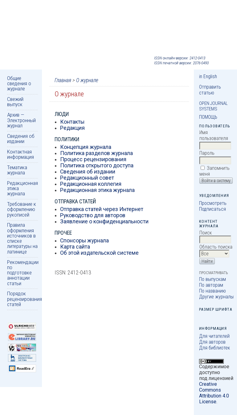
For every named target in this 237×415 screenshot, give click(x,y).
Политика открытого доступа (96, 165)
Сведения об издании (21, 138)
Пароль (207, 153)
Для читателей (214, 336)
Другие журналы (216, 297)
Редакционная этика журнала (97, 190)
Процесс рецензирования (93, 159)
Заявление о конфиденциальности (104, 221)
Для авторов (212, 342)
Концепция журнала (85, 147)
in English (208, 76)
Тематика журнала (17, 170)
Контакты (72, 122)
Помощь (208, 117)
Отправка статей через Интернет (101, 209)
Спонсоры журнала (84, 240)
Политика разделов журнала (96, 153)
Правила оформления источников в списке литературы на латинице (22, 238)
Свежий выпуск (15, 101)
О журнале (87, 80)
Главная (63, 80)
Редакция (72, 128)
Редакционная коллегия (90, 184)
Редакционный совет (87, 178)
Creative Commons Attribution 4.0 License (214, 393)
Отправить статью (210, 90)
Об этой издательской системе (99, 253)
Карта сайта (75, 247)
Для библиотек (214, 348)
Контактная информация (20, 154)
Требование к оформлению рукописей (21, 209)
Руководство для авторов (92, 215)
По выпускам (212, 279)
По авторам (211, 285)
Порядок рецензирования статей (24, 298)
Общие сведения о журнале (19, 83)
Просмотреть (213, 203)
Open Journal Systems (213, 106)
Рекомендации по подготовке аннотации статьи (23, 272)
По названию (212, 291)
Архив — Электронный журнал (21, 120)
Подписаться (212, 209)
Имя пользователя (213, 135)
